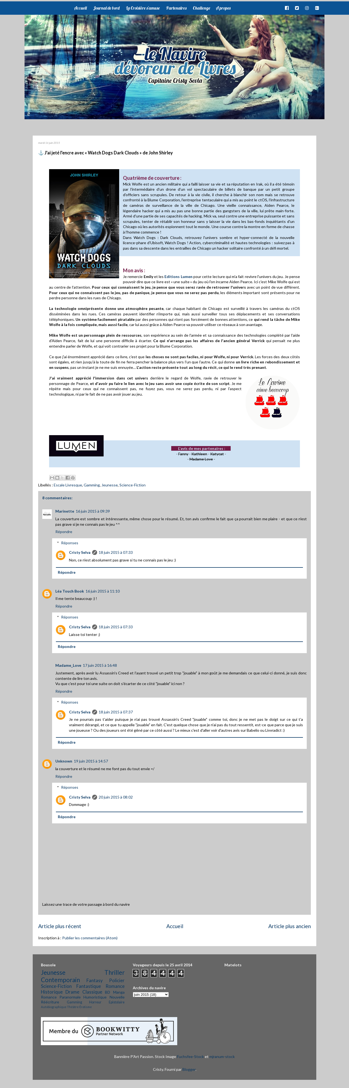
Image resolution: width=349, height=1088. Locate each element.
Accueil (80, 8)
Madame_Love (68, 665)
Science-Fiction (132, 485)
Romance (115, 986)
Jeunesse (109, 485)
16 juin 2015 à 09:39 (93, 511)
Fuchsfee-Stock (190, 1056)
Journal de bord (106, 8)
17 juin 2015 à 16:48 (100, 665)
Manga (119, 992)
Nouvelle (117, 997)
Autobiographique (54, 1007)
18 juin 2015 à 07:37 (116, 712)
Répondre (63, 531)
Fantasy (94, 980)
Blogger (188, 1069)
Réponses (69, 542)
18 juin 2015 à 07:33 (116, 552)
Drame (72, 992)
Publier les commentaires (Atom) (90, 937)
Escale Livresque (68, 485)
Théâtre (73, 1007)
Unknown (63, 761)
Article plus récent (59, 926)
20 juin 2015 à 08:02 (116, 797)
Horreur (95, 1002)
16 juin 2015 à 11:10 (103, 591)
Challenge (201, 8)
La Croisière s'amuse (143, 8)
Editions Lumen (178, 276)
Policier (117, 980)
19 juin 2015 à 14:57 (91, 761)
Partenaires (176, 8)
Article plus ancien (289, 926)
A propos (223, 8)
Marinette (64, 511)
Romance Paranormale (61, 997)
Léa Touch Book (69, 591)
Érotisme (85, 1007)
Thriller (114, 972)
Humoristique (95, 997)
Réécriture (50, 1002)
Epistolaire (117, 1002)
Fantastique (88, 986)
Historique (52, 992)
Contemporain (60, 980)
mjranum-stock (222, 1056)
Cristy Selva (80, 552)
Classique (92, 992)
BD (107, 992)
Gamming (92, 485)
